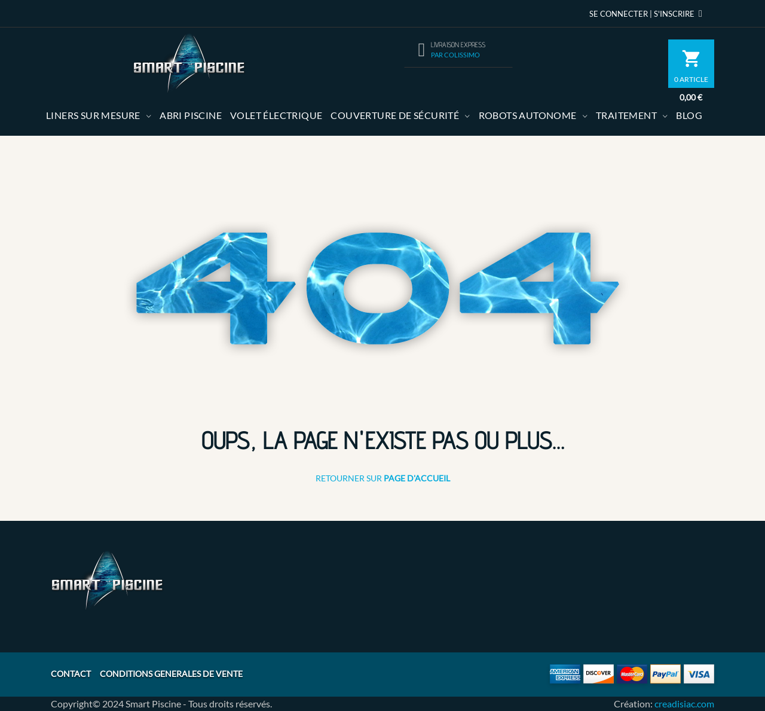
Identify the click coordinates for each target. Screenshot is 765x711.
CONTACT (71, 674)
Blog (689, 115)
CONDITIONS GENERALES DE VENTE (171, 674)
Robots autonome (528, 115)
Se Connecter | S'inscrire (647, 14)
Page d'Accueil (417, 478)
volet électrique (276, 115)
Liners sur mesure (93, 115)
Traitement (626, 115)
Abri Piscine (191, 115)
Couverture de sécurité (395, 115)
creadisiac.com (684, 703)
